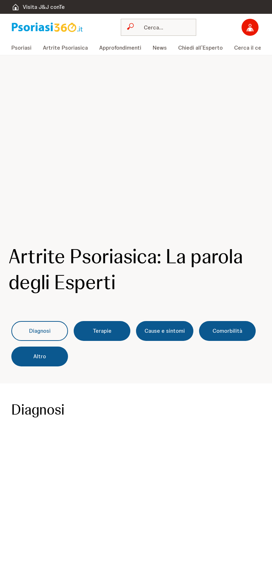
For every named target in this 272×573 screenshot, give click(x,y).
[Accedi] (250, 27)
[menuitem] (24, 48)
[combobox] (158, 27)
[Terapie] (102, 331)
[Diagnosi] (39, 331)
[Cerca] (162, 27)
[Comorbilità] (227, 331)
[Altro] (39, 356)
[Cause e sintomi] (164, 331)
